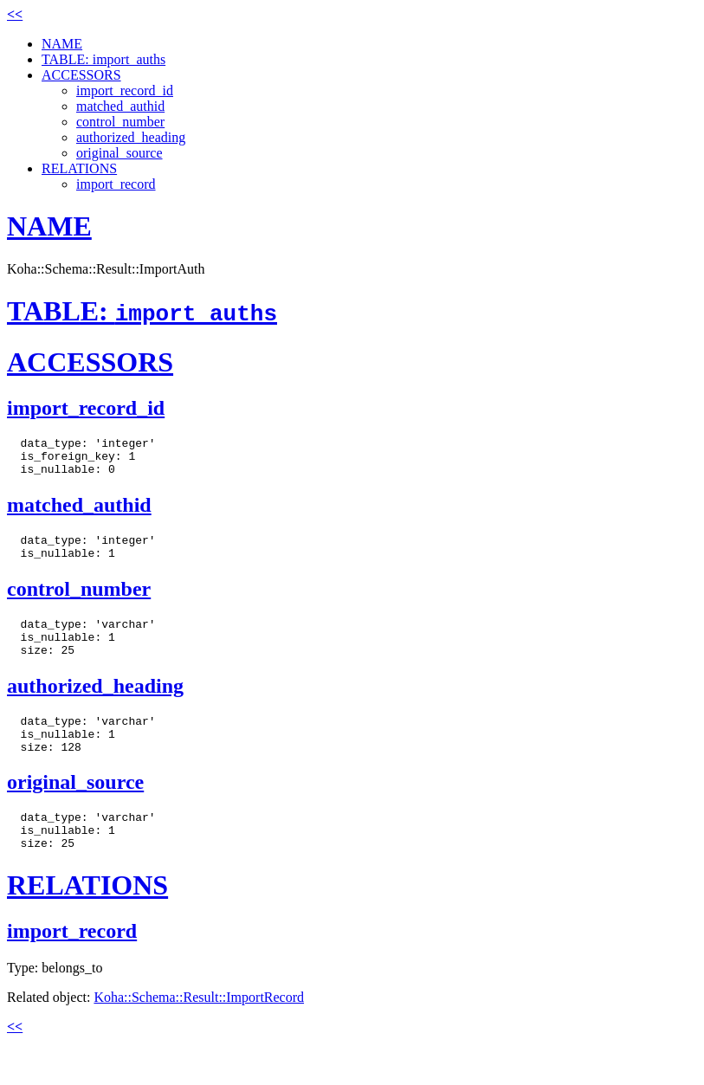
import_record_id (124, 90)
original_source (119, 152)
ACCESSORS (81, 75)
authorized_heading (130, 137)
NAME (62, 43)
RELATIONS (79, 168)
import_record (116, 184)
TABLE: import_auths (103, 59)
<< (15, 14)
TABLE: (142, 310)
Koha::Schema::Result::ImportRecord (199, 1033)
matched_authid (120, 106)
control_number (120, 121)
